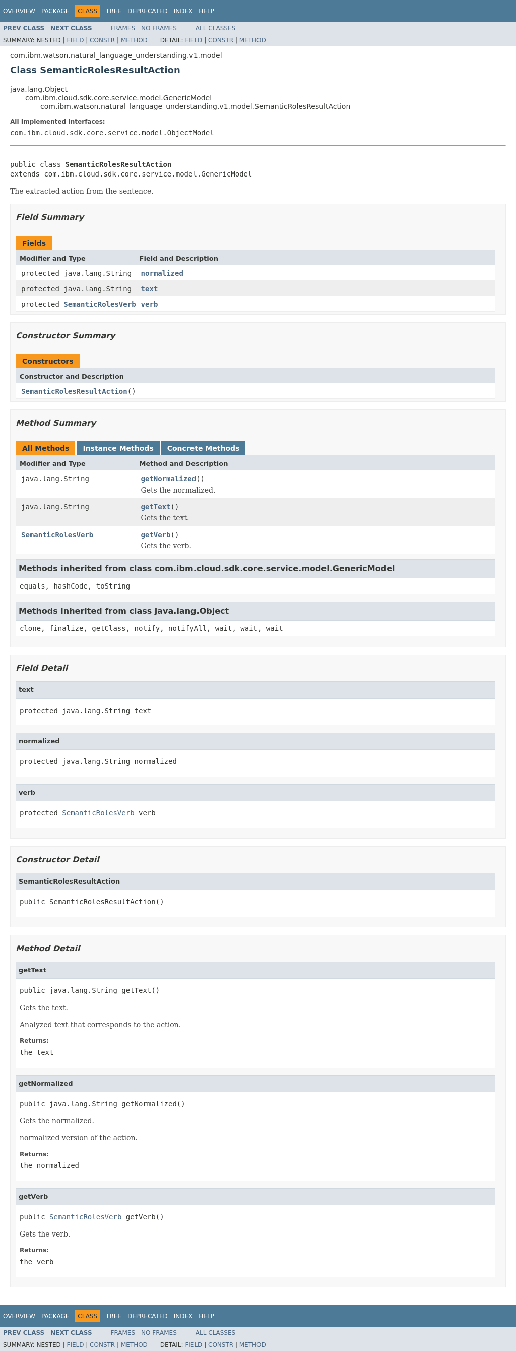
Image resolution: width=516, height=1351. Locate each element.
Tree (113, 11)
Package (55, 11)
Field (75, 40)
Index (183, 11)
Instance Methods (118, 448)
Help (206, 11)
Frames (123, 28)
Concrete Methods (203, 448)
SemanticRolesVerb (99, 304)
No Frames (159, 28)
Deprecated (147, 11)
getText (156, 507)
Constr (102, 40)
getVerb (156, 535)
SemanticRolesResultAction (74, 391)
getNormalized (169, 479)
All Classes (215, 28)
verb (149, 304)
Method (134, 40)
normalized (162, 273)
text (149, 289)
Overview (19, 11)
